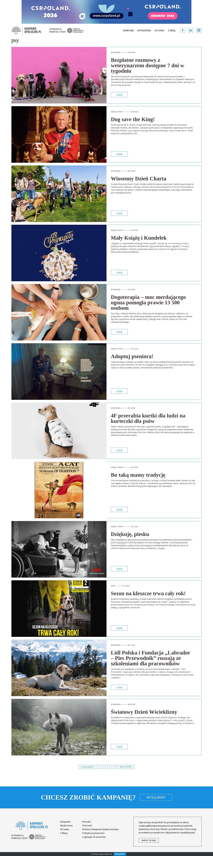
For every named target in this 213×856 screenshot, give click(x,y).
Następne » (126, 766)
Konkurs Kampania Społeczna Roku (100, 829)
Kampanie (128, 30)
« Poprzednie (86, 766)
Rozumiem (119, 854)
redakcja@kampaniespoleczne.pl (156, 825)
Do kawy (159, 30)
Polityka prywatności (93, 833)
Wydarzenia (144, 30)
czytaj (119, 94)
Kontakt (86, 821)
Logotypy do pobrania (94, 836)
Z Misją (172, 30)
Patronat (87, 825)
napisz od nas (149, 840)
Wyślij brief (155, 797)
